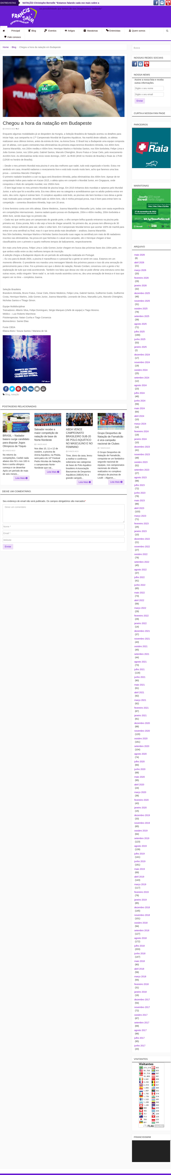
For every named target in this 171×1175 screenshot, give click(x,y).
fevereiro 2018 (141, 984)
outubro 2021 (141, 646)
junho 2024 (139, 400)
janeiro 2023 (140, 531)
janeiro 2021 (140, 715)
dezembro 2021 (142, 631)
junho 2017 (139, 1045)
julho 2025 (139, 331)
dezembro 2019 (142, 815)
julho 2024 (139, 393)
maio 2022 (139, 592)
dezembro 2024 (142, 354)
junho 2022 (139, 585)
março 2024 (140, 423)
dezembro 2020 (142, 723)
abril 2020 (139, 784)
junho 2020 (139, 769)
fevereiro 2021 (141, 708)
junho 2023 (139, 493)
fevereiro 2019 (141, 892)
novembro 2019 (142, 823)
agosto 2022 (140, 569)
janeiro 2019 (140, 899)
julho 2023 (139, 485)
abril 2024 (139, 416)
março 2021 (140, 700)
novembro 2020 (142, 731)
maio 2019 (139, 869)
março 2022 (140, 608)
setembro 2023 (141, 469)
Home (6, 47)
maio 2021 (139, 684)
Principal (15, 30)
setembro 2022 (141, 562)
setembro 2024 (141, 377)
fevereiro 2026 (141, 278)
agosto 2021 (140, 661)
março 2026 (140, 270)
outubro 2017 (141, 1015)
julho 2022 (139, 577)
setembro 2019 (141, 838)
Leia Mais (21, 478)
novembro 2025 (142, 301)
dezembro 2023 (142, 446)
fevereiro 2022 (141, 615)
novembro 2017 (142, 1007)
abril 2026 (139, 262)
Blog (14, 47)
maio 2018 (139, 961)
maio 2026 (139, 255)
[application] (151, 1151)
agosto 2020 (140, 754)
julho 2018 (139, 946)
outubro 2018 (141, 922)
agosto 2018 (140, 938)
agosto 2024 (140, 385)
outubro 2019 (141, 830)
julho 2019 (139, 853)
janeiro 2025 (140, 347)
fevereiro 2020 (141, 800)
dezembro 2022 (142, 539)
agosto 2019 (140, 846)
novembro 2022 (142, 546)
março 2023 (140, 516)
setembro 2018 (141, 930)
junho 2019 (139, 861)
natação (15, 394)
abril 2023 (139, 508)
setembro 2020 (141, 746)
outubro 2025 (141, 308)
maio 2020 (139, 777)
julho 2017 (139, 1038)
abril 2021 (139, 692)
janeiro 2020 (140, 807)
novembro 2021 (142, 638)
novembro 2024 (142, 362)
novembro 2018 (142, 915)
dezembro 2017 (142, 999)
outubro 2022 (141, 554)
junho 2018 (139, 953)
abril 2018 (139, 969)
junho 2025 (139, 339)
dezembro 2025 (142, 293)
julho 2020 (139, 761)
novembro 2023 (142, 454)
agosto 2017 (140, 1030)
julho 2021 (139, 669)
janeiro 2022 (140, 623)
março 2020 (140, 792)
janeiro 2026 (140, 285)
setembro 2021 (141, 654)
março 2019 (140, 884)
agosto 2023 (140, 477)
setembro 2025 (141, 316)
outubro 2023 (141, 462)
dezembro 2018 (142, 907)
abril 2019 (139, 876)
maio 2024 (139, 408)
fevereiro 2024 (141, 431)
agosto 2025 (140, 324)
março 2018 (140, 976)
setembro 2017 (141, 1022)
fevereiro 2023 (141, 523)
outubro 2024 (141, 370)
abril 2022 (139, 600)
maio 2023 (139, 500)
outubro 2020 (141, 738)
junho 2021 (139, 677)
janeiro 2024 (140, 439)
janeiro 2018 (140, 992)
